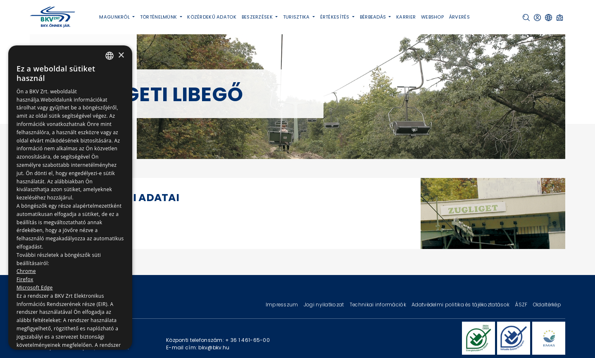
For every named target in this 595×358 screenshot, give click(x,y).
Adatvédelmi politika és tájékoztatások (461, 304)
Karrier (406, 17)
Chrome (26, 271)
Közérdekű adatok (211, 17)
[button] (526, 17)
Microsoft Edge (35, 287)
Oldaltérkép (547, 304)
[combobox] (109, 56)
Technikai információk (378, 304)
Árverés (459, 17)
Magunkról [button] (115, 17)
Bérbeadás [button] (374, 17)
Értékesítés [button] (335, 17)
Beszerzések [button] (258, 17)
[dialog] (70, 197)
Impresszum (283, 304)
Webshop (432, 17)
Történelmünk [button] (159, 17)
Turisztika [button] (297, 17)
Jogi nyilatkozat (324, 304)
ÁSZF (521, 304)
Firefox (25, 279)
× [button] (121, 55)
